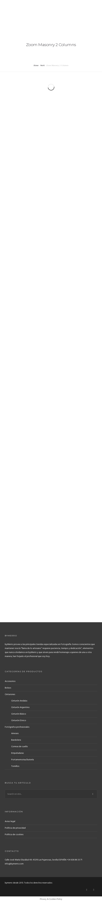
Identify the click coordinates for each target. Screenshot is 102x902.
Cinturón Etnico (18, 720)
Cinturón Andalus (19, 701)
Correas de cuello (19, 746)
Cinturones (10, 694)
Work (42, 65)
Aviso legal (10, 821)
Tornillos (15, 766)
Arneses (15, 733)
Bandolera (16, 740)
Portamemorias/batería (22, 760)
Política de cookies (14, 834)
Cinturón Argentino (20, 707)
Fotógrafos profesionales (17, 727)
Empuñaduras (17, 753)
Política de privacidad (15, 828)
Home (36, 65)
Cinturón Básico (18, 714)
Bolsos (8, 688)
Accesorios (10, 681)
